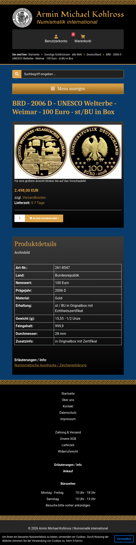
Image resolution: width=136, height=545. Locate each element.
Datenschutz (68, 412)
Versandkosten (34, 197)
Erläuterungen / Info (68, 465)
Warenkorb (81, 39)
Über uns (68, 400)
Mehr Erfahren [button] (74, 540)
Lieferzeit (68, 445)
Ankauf (68, 471)
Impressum (68, 419)
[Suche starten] (16, 74)
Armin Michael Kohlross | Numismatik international (73, 528)
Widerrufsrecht (68, 451)
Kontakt (68, 406)
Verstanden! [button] (124, 538)
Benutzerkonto (56, 39)
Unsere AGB (68, 438)
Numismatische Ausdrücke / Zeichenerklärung (50, 365)
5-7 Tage (37, 203)
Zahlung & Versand (68, 432)
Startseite (68, 393)
